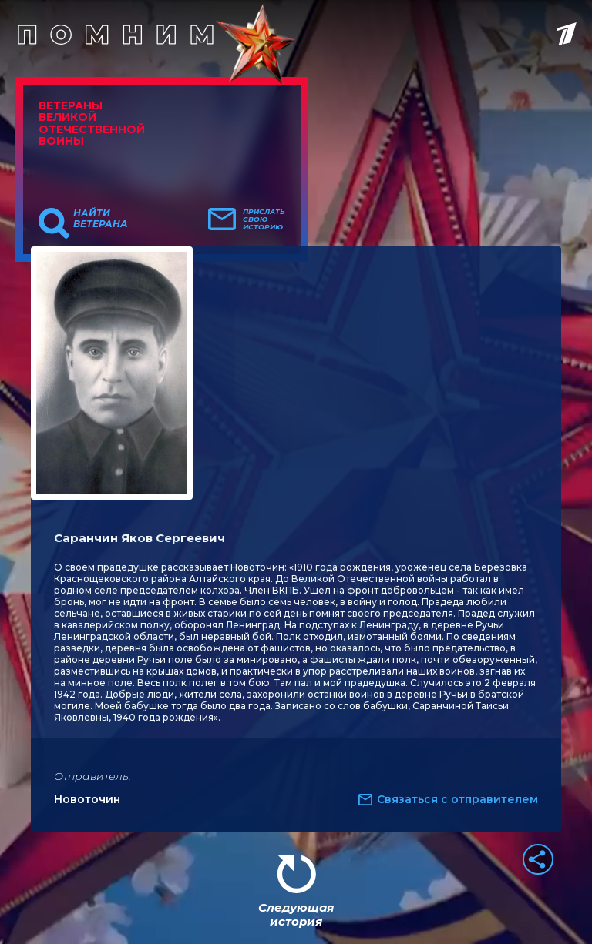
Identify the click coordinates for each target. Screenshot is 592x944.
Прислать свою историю (264, 219)
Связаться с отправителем (457, 799)
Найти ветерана (100, 218)
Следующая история (296, 914)
